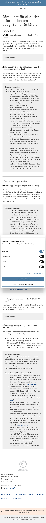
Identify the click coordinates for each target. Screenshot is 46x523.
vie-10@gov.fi (10, 488)
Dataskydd (32, 519)
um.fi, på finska (31, 384)
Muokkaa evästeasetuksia (33, 273)
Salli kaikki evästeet (23, 279)
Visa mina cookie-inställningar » (11, 499)
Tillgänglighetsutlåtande (21, 519)
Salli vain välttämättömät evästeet (23, 284)
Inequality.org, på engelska (18, 290)
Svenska (24, 4)
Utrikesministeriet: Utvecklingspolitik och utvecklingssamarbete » (22, 494)
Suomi (19, 4)
